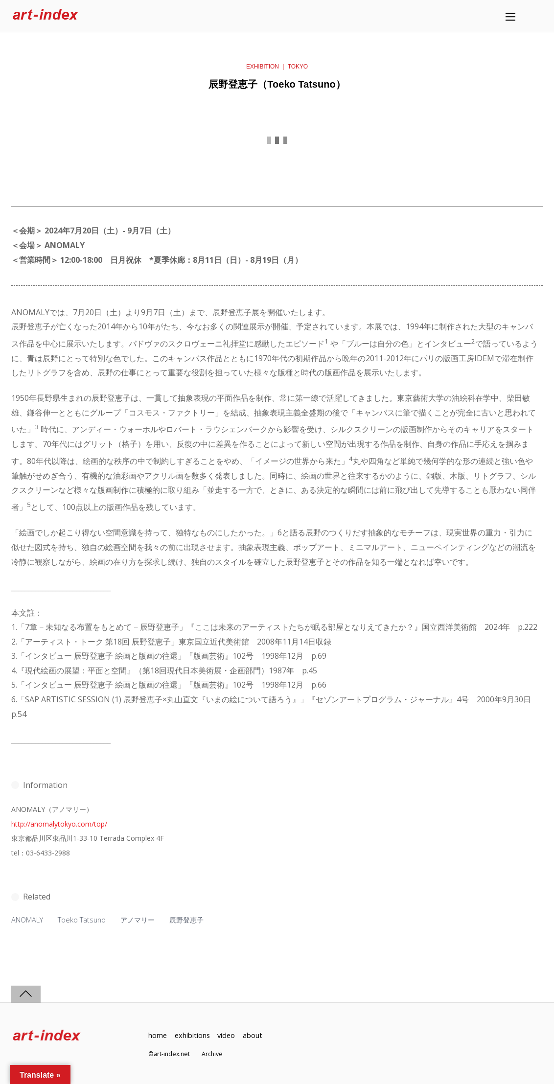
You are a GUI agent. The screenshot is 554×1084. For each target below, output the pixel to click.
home (157, 1035)
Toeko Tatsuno (82, 919)
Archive (212, 1054)
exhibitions (192, 1035)
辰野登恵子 (186, 919)
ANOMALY (27, 919)
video (226, 1035)
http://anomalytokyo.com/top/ (59, 824)
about (252, 1035)
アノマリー (137, 919)
